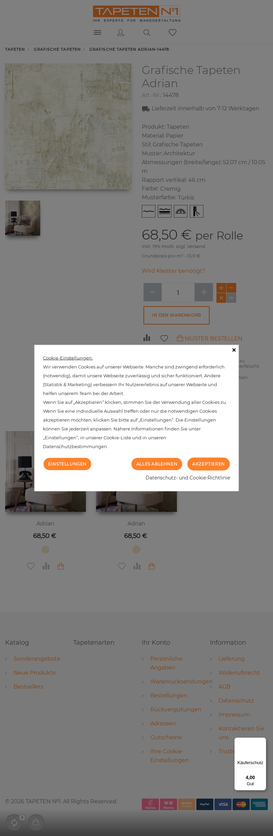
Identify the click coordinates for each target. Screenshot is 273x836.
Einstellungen (67, 463)
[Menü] (262, 742)
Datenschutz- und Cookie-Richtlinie (188, 478)
